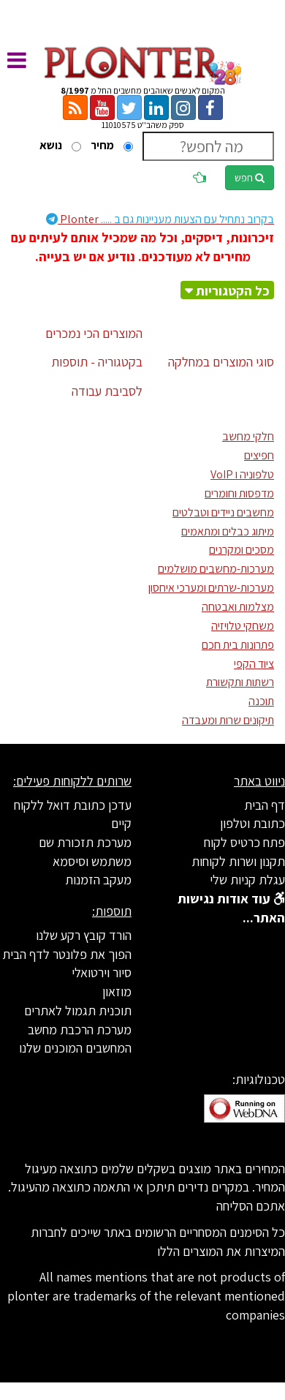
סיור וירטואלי (102, 972)
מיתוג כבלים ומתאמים (227, 531)
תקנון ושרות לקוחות (238, 861)
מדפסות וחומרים (239, 493)
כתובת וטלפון (252, 823)
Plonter (160, 219)
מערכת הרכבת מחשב (80, 1029)
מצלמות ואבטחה (238, 606)
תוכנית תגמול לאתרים (78, 1010)
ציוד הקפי (254, 663)
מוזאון (117, 991)
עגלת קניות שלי (247, 879)
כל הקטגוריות (233, 290)
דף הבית (264, 805)
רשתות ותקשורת (240, 682)
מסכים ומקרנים (241, 549)
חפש (250, 177)
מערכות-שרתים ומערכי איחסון (211, 587)
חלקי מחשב (248, 436)
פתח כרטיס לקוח (244, 842)
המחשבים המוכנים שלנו (75, 1047)
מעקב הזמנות (98, 879)
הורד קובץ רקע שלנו (84, 935)
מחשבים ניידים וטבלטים (223, 512)
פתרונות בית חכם (238, 644)
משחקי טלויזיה (242, 625)
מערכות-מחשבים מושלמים (216, 568)
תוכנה (261, 701)
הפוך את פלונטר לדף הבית (67, 954)
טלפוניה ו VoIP (242, 474)
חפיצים (259, 455)
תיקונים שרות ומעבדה (228, 720)
